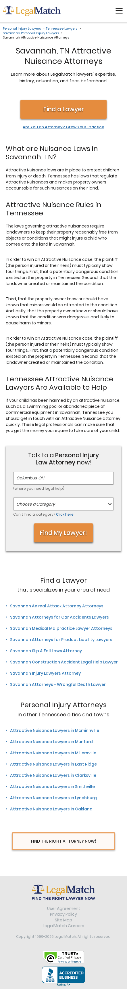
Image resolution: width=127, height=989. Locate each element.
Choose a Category (35, 504)
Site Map (63, 920)
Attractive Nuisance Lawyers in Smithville (52, 786)
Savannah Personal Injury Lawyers (31, 33)
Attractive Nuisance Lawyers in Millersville (53, 753)
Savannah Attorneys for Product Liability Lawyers (61, 639)
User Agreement (63, 908)
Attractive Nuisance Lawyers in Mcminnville (54, 730)
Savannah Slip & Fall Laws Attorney (46, 651)
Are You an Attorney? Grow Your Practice (63, 127)
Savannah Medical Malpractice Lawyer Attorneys (61, 628)
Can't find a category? (43, 514)
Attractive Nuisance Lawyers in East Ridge (53, 764)
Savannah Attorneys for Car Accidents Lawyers (59, 617)
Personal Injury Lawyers (22, 28)
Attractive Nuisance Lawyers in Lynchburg (53, 798)
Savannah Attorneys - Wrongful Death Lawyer (58, 684)
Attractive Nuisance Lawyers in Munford (51, 742)
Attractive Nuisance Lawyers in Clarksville (53, 775)
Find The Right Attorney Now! (63, 841)
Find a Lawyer (63, 109)
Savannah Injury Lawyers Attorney (45, 673)
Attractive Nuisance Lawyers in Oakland (51, 809)
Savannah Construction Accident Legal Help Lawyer (64, 662)
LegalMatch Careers (63, 926)
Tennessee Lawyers (61, 28)
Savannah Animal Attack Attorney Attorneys (56, 606)
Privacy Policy (63, 914)
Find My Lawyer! (63, 533)
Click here (65, 514)
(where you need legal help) (38, 488)
